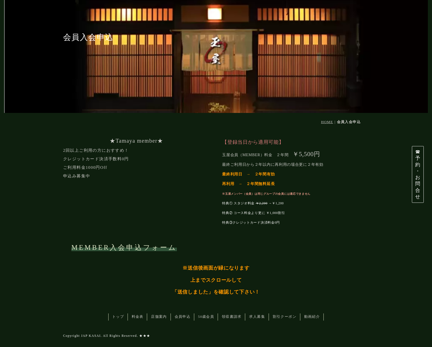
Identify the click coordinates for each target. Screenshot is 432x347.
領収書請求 (232, 317)
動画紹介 (312, 317)
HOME (327, 122)
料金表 (138, 317)
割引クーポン (284, 317)
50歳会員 (206, 317)
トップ (118, 317)
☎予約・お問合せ (417, 174)
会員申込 (183, 317)
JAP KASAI (91, 336)
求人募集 (257, 317)
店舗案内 (159, 317)
